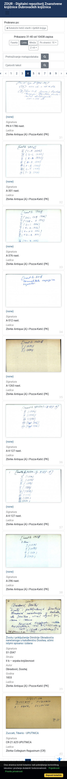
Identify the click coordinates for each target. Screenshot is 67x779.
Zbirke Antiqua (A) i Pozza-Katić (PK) (27, 134)
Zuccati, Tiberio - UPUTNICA (22, 733)
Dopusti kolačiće (54, 775)
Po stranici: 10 (47, 42)
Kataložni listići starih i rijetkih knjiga (26, 28)
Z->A (32, 47)
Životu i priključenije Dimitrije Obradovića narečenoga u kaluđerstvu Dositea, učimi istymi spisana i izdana (30, 640)
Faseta (14, 42)
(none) (10, 116)
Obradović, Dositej (16, 669)
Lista (24, 42)
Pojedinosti (54, 768)
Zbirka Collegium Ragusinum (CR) (26, 750)
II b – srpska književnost (20, 660)
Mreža (32, 42)
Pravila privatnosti (13, 771)
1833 (9, 677)
